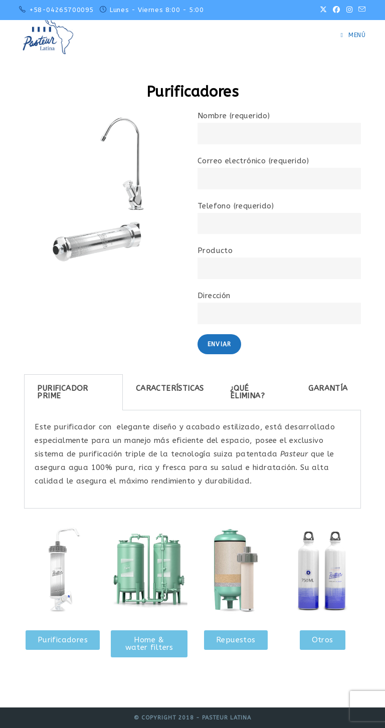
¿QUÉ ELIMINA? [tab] (247, 392)
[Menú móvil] (353, 35)
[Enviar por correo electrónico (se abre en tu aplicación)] (360, 10)
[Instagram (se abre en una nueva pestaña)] (349, 10)
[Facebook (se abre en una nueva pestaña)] (336, 10)
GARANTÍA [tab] (327, 388)
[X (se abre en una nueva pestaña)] (323, 10)
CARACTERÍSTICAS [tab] (170, 388)
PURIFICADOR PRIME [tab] (62, 392)
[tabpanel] (192, 459)
